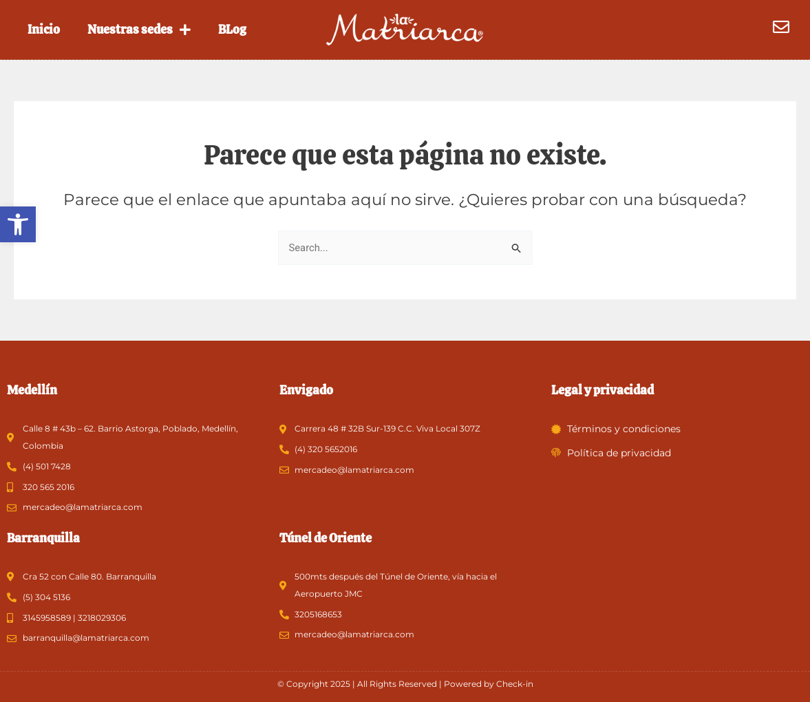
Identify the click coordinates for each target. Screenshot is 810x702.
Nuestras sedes (139, 30)
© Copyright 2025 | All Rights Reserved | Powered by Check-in (405, 684)
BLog (232, 29)
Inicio (44, 29)
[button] (18, 224)
